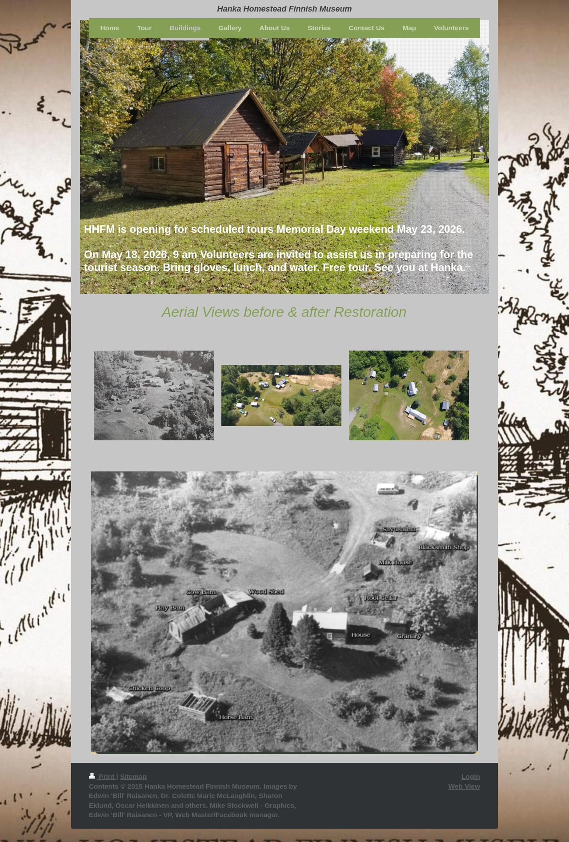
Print (102, 776)
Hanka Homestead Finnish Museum (284, 8)
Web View (464, 786)
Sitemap (133, 776)
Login (470, 776)
